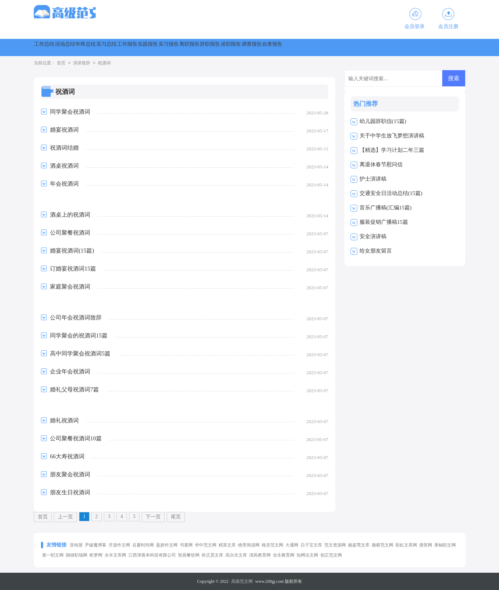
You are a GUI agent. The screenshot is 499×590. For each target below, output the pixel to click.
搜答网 (425, 545)
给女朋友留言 (376, 251)
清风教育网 (260, 555)
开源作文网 (119, 545)
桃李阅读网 (249, 545)
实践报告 (247, 47)
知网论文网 (307, 555)
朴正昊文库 (212, 555)
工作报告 (208, 47)
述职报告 (402, 47)
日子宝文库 (311, 545)
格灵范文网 (272, 545)
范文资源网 (335, 545)
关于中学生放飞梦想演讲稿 (392, 136)
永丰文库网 (115, 555)
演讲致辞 (81, 63)
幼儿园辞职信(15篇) (383, 121)
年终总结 (130, 47)
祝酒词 (104, 63)
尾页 (176, 516)
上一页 (65, 516)
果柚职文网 (445, 545)
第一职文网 (53, 555)
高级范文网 (242, 581)
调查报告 (441, 47)
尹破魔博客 (95, 545)
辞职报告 (363, 47)
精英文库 (227, 545)
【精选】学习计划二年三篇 (392, 150)
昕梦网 (96, 555)
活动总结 (92, 47)
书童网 (186, 545)
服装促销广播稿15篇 (384, 222)
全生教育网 (283, 555)
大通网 (291, 545)
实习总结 (169, 47)
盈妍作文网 (167, 545)
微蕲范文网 (382, 545)
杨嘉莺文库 (359, 545)
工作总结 (53, 47)
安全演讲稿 (373, 236)
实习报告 (286, 47)
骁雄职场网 (76, 555)
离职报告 (325, 47)
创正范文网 (331, 555)
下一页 (153, 516)
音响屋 (76, 545)
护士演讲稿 (373, 179)
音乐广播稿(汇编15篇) (386, 207)
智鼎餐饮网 (189, 555)
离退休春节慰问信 (381, 164)
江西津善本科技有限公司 (152, 555)
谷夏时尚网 (143, 545)
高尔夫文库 (236, 555)
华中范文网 (205, 545)
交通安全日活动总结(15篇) (391, 193)
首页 (61, 63)
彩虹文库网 (406, 545)
